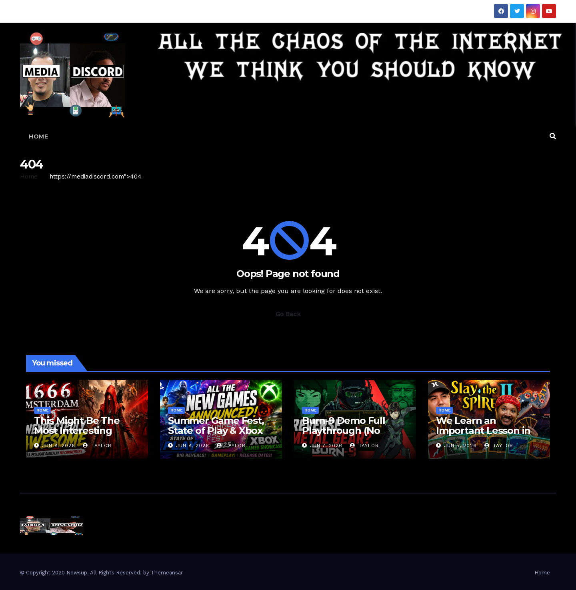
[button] (553, 136)
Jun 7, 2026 (326, 445)
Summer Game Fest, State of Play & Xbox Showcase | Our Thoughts (216, 435)
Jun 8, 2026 (58, 445)
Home (38, 136)
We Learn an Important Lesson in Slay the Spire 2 (483, 430)
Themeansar (167, 573)
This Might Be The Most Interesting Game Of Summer (77, 430)
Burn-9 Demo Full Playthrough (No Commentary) (343, 430)
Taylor (97, 445)
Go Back (288, 314)
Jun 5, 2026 (460, 445)
